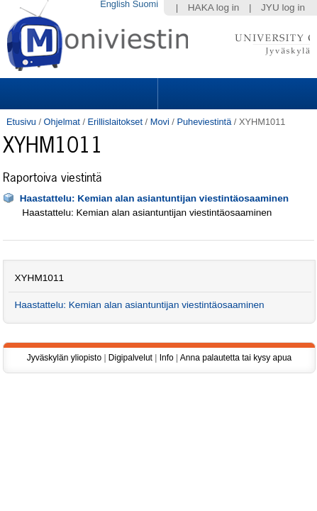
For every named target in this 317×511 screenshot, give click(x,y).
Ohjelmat (62, 121)
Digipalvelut (130, 358)
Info (167, 358)
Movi (159, 121)
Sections (80, 93)
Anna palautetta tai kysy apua (235, 358)
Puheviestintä (204, 121)
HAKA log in (214, 7)
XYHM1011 (39, 278)
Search (235, 93)
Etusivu (21, 121)
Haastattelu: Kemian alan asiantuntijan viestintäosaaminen (154, 198)
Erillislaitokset (115, 121)
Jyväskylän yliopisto (64, 358)
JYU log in (283, 7)
